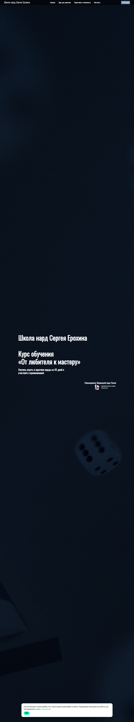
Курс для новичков (65, 2)
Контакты (97, 2)
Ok (26, 713)
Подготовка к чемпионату (82, 2)
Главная (53, 2)
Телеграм (125, 2)
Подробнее (46, 709)
